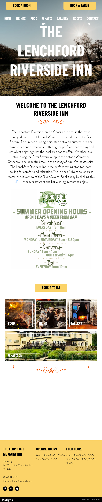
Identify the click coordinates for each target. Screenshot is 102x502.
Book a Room (22, 6)
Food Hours (74, 449)
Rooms (77, 19)
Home (7, 19)
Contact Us (93, 21)
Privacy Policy (85, 500)
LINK (17, 181)
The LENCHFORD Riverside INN (13, 452)
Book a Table (79, 6)
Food (33, 19)
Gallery (62, 19)
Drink (43, 324)
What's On (47, 21)
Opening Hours (46, 449)
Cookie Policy (95, 500)
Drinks (21, 19)
